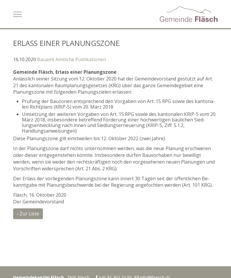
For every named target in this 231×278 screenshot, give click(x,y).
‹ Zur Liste (28, 213)
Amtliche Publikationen (80, 59)
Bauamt (45, 59)
